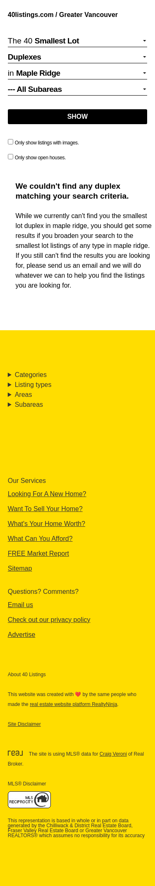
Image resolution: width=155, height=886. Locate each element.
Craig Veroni (113, 754)
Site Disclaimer (24, 724)
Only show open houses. (37, 157)
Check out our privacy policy (49, 619)
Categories (31, 374)
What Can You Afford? (40, 538)
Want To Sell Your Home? (45, 508)
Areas (23, 394)
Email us (20, 604)
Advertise (22, 634)
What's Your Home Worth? (46, 523)
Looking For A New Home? (47, 493)
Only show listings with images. (43, 142)
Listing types (33, 384)
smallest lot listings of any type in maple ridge (82, 245)
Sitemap (20, 568)
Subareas (29, 404)
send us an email (73, 265)
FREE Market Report (38, 553)
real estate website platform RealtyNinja (73, 704)
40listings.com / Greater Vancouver (63, 14)
